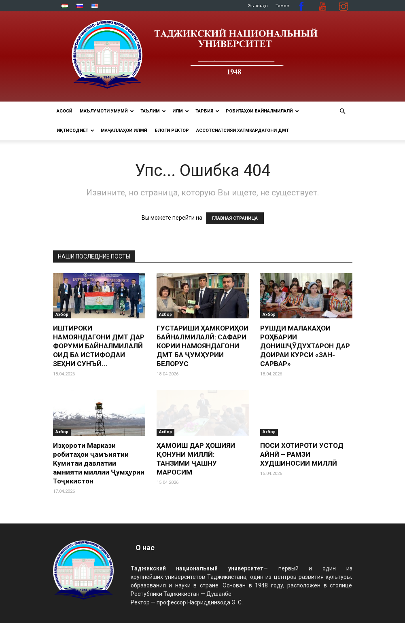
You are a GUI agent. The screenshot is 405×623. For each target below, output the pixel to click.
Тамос (282, 5)
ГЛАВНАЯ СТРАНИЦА (235, 218)
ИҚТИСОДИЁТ (75, 130)
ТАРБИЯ (207, 111)
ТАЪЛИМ (153, 111)
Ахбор (61, 314)
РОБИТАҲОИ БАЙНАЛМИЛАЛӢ (262, 111)
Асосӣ (64, 111)
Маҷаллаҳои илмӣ (124, 130)
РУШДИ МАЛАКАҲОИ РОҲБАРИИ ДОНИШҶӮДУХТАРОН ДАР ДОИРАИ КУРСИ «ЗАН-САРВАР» (305, 346)
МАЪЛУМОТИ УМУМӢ (107, 111)
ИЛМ (180, 111)
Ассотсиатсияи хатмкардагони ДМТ (242, 130)
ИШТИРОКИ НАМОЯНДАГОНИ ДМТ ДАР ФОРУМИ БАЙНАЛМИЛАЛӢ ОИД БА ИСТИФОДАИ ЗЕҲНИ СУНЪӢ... (98, 346)
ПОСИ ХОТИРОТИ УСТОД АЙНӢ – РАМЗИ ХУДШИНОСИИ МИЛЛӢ (302, 454)
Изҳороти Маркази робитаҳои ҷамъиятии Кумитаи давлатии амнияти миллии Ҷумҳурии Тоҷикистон (98, 463)
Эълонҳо (258, 5)
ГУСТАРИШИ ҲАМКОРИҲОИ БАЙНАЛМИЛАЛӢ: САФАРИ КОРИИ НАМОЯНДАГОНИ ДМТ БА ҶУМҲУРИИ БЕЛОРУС (202, 346)
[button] (342, 111)
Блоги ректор (172, 130)
